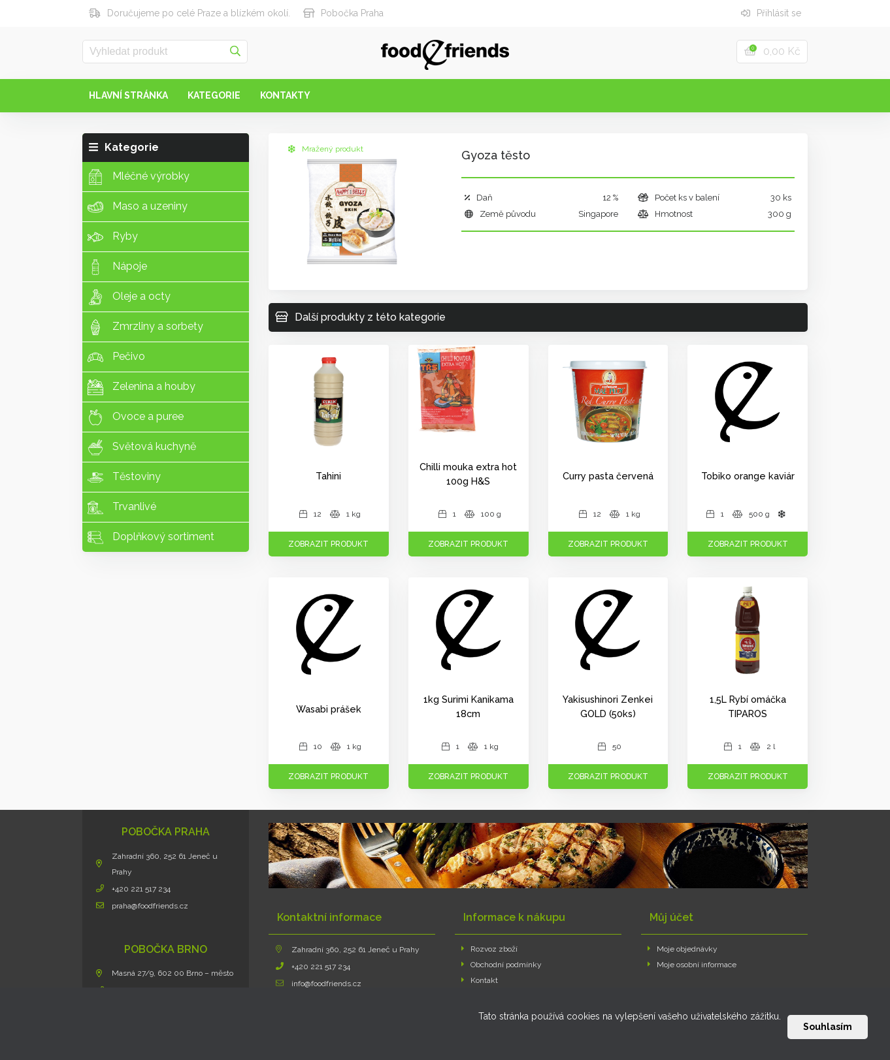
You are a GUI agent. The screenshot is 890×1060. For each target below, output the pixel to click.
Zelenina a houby (141, 387)
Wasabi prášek (328, 709)
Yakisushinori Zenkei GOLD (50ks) (608, 706)
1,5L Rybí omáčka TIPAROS (748, 706)
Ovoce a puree (136, 417)
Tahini (328, 475)
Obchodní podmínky (501, 964)
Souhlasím (827, 1026)
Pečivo (116, 357)
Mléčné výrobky (139, 177)
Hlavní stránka (128, 95)
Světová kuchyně (142, 447)
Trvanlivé (122, 507)
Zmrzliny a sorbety (145, 327)
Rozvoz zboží (489, 949)
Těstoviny (124, 477)
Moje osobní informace (692, 964)
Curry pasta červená (608, 475)
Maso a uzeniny (138, 207)
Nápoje (117, 267)
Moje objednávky (683, 949)
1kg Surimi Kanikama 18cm (468, 706)
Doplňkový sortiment (151, 537)
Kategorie (214, 95)
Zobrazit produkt (328, 544)
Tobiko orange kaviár (748, 475)
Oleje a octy (129, 297)
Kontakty (285, 95)
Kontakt (480, 980)
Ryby (113, 237)
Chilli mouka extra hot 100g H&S (468, 474)
